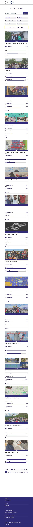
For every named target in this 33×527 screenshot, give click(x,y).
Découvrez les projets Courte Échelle (16, 27)
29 (8, 472)
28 (5, 472)
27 (26, 469)
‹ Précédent (13, 469)
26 (24, 469)
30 (10, 472)
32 (15, 472)
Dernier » (26, 472)
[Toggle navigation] (27, 2)
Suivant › (21, 472)
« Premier (7, 469)
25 (21, 469)
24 (19, 469)
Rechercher (26, 13)
